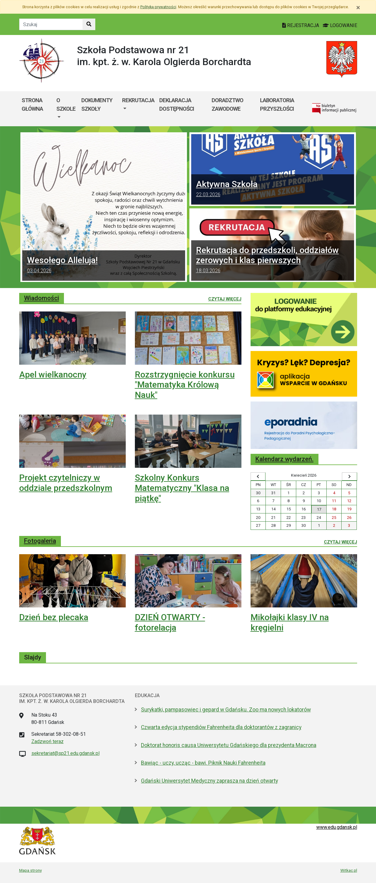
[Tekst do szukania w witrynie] (51, 24)
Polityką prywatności (158, 7)
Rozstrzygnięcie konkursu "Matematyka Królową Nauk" (185, 385)
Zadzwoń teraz (47, 741)
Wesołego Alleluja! (103, 265)
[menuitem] (66, 109)
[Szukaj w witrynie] (89, 24)
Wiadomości (41, 298)
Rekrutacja (138, 100)
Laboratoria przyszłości (277, 104)
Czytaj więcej (224, 299)
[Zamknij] (358, 7)
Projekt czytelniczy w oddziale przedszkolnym (65, 483)
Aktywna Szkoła (272, 189)
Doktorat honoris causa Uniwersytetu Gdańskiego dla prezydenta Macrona (228, 745)
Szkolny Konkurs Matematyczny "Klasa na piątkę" (182, 488)
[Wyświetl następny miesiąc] (349, 476)
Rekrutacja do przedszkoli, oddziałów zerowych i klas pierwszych (272, 260)
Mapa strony (30, 870)
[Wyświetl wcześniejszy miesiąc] (258, 476)
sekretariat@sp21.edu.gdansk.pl (65, 753)
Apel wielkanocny (52, 375)
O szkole (66, 104)
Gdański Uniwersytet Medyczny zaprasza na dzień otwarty (209, 781)
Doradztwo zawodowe (227, 104)
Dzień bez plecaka (53, 617)
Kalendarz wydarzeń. (284, 459)
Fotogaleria (40, 540)
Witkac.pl (348, 870)
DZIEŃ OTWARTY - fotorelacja (170, 622)
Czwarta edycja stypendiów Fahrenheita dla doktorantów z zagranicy (221, 727)
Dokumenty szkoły (96, 104)
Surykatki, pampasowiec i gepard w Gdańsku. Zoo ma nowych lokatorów (226, 710)
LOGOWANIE (340, 25)
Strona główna (32, 104)
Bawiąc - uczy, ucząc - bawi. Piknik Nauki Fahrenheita (203, 763)
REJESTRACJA (301, 25)
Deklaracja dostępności (176, 104)
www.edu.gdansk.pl (336, 827)
